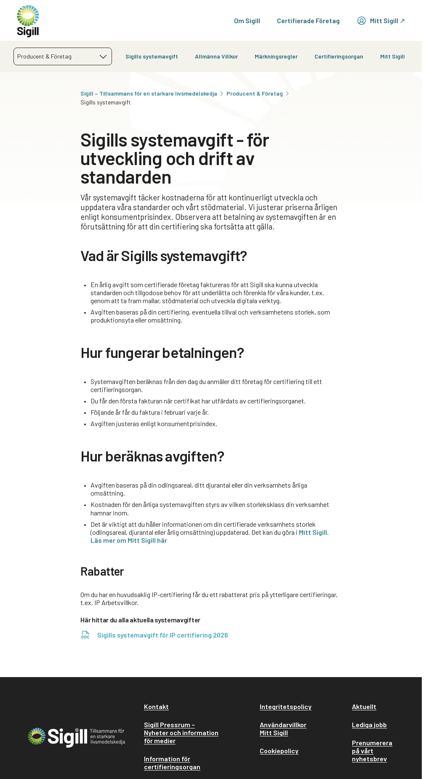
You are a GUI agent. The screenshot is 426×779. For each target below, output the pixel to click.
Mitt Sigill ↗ (381, 21)
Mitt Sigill (392, 56)
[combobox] (62, 56)
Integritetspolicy (286, 706)
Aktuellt (364, 706)
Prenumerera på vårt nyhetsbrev (372, 751)
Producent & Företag (258, 93)
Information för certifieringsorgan (172, 763)
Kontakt (156, 706)
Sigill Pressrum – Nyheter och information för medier (181, 732)
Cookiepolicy (279, 751)
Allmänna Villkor (216, 56)
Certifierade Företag (308, 20)
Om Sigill (247, 20)
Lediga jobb (369, 724)
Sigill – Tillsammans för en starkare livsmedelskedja (152, 93)
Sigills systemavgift (151, 56)
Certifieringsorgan (338, 56)
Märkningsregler (276, 56)
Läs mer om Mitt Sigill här (129, 540)
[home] (28, 20)
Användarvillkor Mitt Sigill (283, 728)
